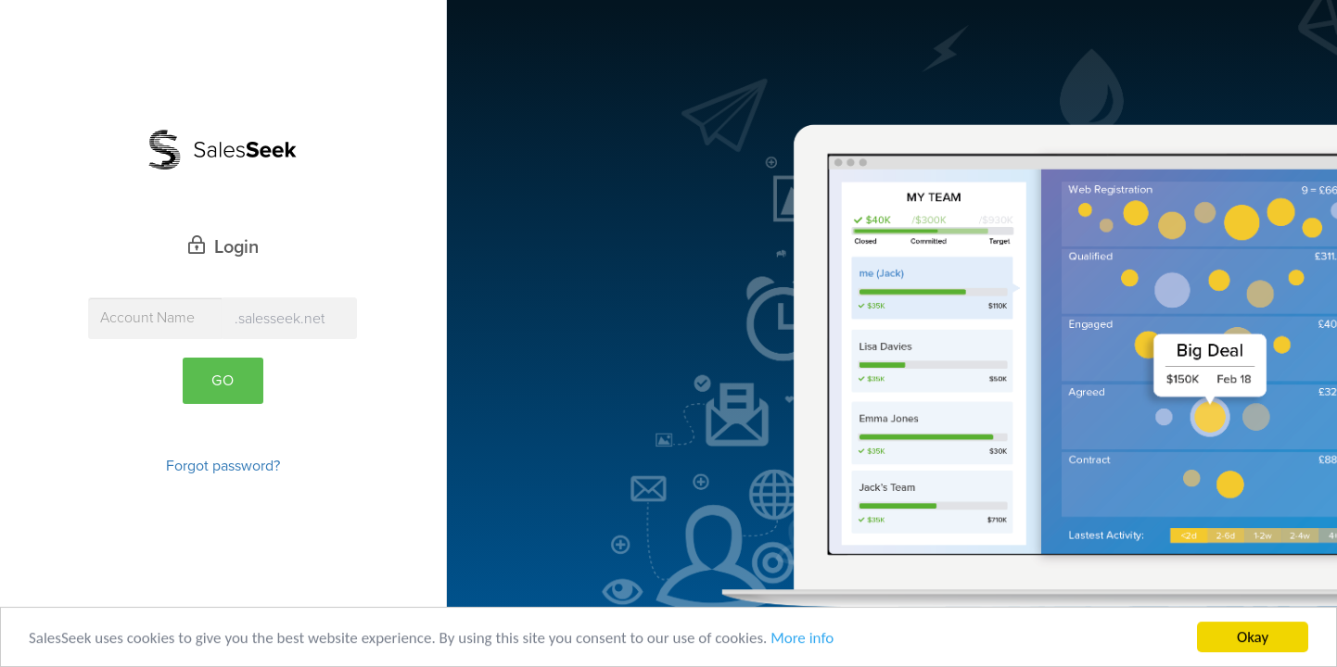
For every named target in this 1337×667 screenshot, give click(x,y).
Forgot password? (223, 466)
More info (802, 638)
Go (223, 380)
